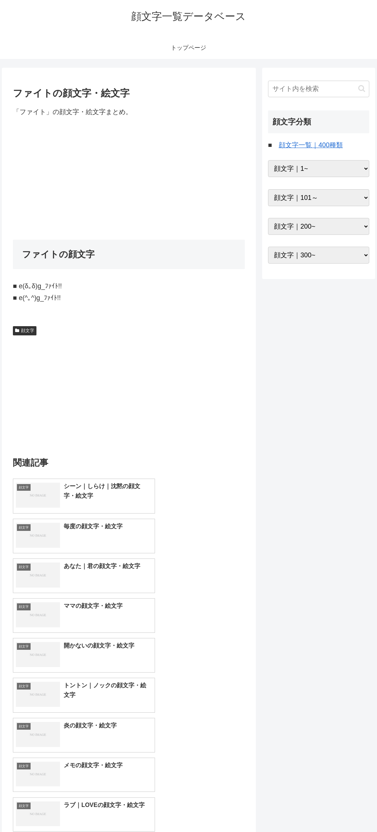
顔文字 (24, 330)
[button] (361, 88)
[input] (318, 89)
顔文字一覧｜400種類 (311, 145)
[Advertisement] (129, 178)
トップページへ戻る (287, 809)
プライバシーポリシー (344, 809)
